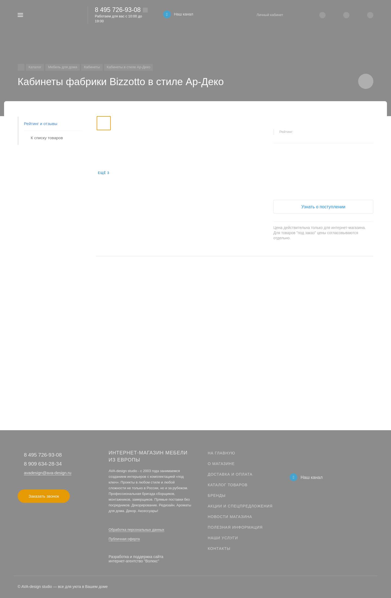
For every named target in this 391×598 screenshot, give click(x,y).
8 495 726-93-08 (118, 9)
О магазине (221, 463)
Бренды (217, 495)
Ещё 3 (103, 173)
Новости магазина (230, 517)
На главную (221, 453)
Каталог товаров (228, 485)
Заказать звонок (44, 496)
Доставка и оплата (230, 474)
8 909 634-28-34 (43, 464)
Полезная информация (235, 527)
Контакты (219, 548)
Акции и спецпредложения (240, 506)
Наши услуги (223, 538)
